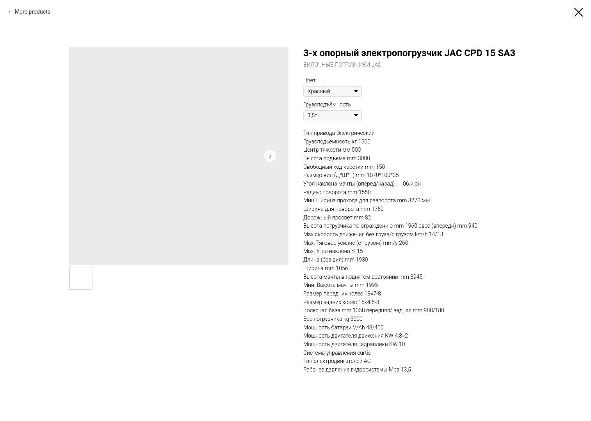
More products (32, 12)
